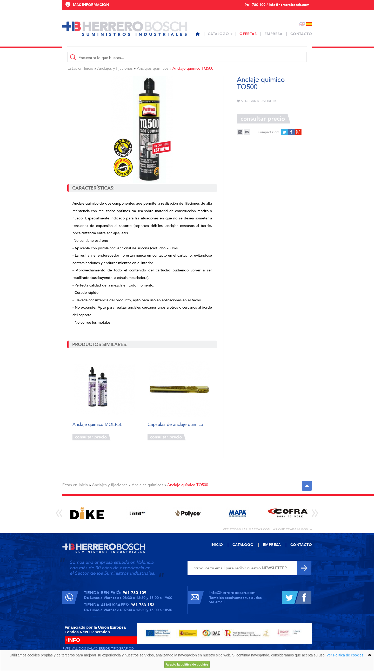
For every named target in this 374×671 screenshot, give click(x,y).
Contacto (301, 33)
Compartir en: (268, 132)
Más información (91, 4)
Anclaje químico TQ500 (192, 68)
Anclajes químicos (153, 68)
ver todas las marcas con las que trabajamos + (267, 529)
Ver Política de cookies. (345, 655)
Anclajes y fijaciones (115, 68)
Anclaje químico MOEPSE (97, 424)
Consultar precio (91, 437)
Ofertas (248, 33)
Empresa (273, 33)
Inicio (88, 68)
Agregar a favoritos (257, 101)
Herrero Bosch (124, 28)
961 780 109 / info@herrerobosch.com (277, 4)
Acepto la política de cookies (187, 664)
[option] (87, 513)
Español (309, 24)
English (302, 24)
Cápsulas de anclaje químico (175, 424)
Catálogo (218, 33)
